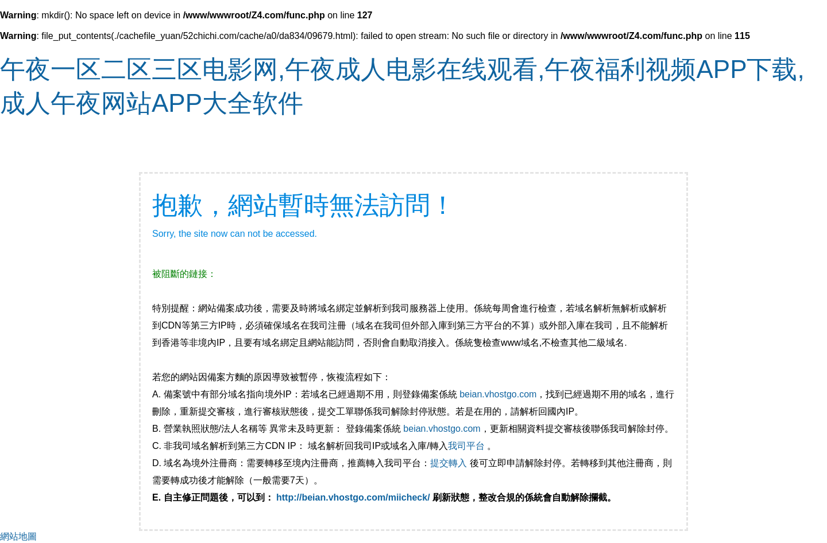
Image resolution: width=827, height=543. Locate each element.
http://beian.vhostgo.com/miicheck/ (353, 497)
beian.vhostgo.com (497, 394)
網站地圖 (18, 536)
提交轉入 (448, 463)
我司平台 (467, 446)
